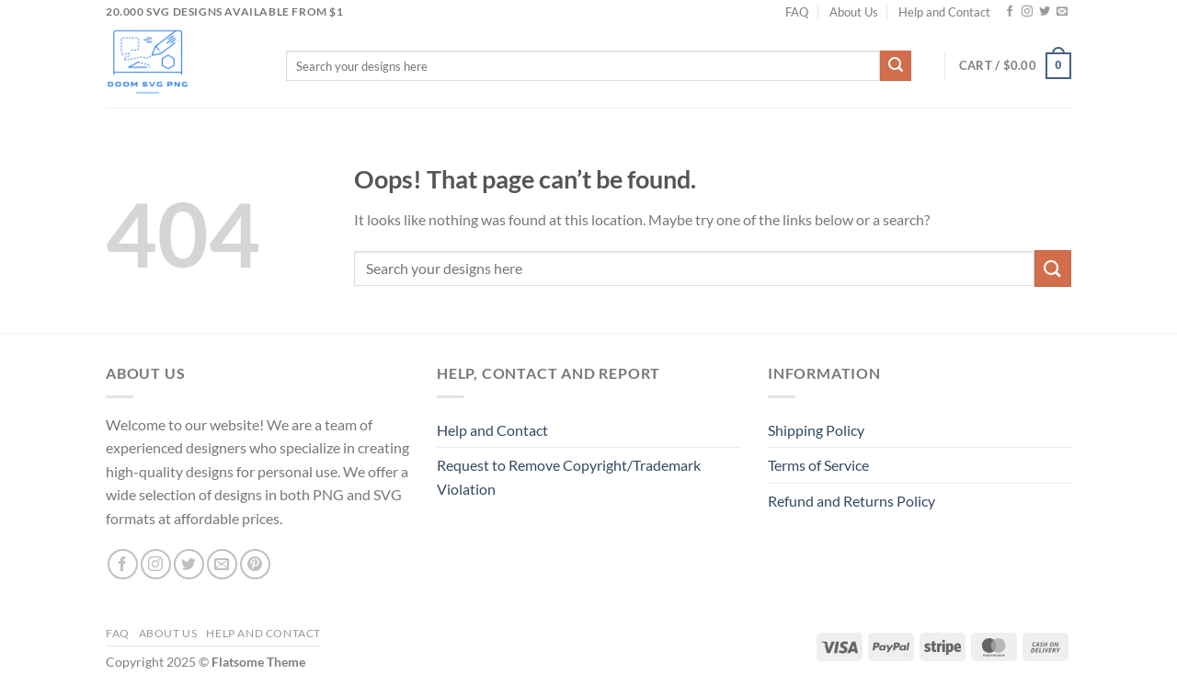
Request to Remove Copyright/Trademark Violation (569, 476)
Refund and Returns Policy (851, 500)
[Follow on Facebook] (1009, 12)
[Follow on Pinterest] (255, 564)
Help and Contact (944, 12)
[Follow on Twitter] (1044, 12)
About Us (853, 12)
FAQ (796, 12)
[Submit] (895, 66)
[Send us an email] (1062, 12)
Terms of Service (818, 465)
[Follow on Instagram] (1027, 12)
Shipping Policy (816, 430)
